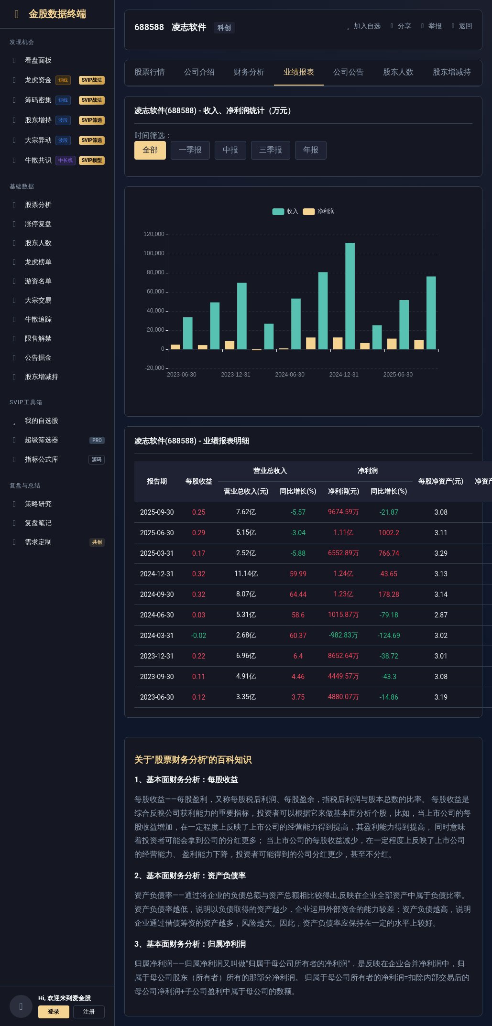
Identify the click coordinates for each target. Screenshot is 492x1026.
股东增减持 (34, 377)
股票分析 (31, 205)
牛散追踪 (31, 319)
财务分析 (249, 71)
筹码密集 (57, 100)
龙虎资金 (57, 80)
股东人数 (31, 243)
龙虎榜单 (31, 262)
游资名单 (31, 281)
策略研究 (31, 504)
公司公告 (348, 71)
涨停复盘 (31, 224)
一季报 (190, 149)
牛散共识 (57, 160)
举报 (430, 26)
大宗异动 (57, 140)
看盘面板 (31, 60)
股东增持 (57, 120)
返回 (460, 26)
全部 (150, 149)
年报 (310, 149)
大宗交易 (31, 300)
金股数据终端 (48, 14)
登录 (53, 1011)
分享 (399, 26)
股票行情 (149, 71)
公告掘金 (31, 358)
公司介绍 (199, 71)
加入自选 (362, 26)
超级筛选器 (57, 440)
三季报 (270, 149)
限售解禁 (31, 339)
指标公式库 (57, 459)
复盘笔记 (31, 523)
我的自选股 (34, 421)
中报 (230, 149)
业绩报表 (299, 71)
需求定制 (57, 542)
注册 (89, 1011)
